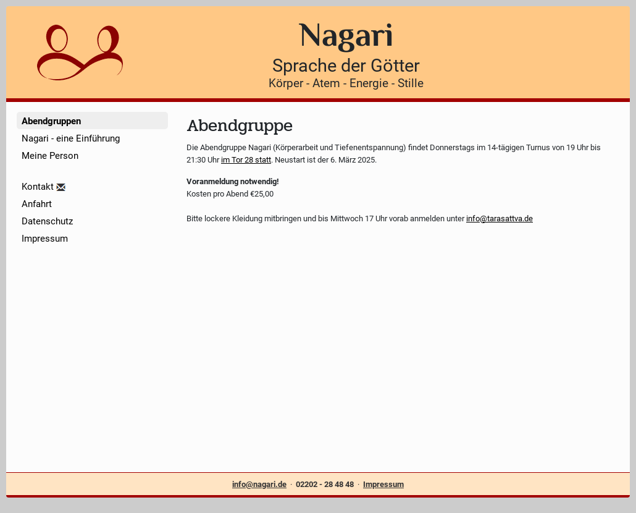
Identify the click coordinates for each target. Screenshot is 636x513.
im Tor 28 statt (246, 159)
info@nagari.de (259, 484)
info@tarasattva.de (499, 218)
